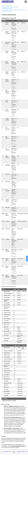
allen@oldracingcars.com (21, 446)
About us (23, 451)
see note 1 (14, 146)
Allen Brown (6, 451)
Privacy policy (19, 451)
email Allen (13, 446)
